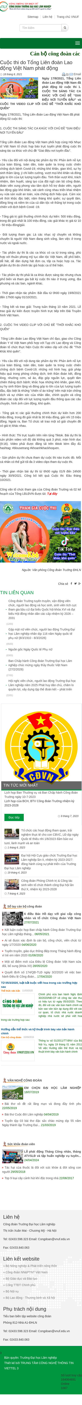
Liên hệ (47, 16)
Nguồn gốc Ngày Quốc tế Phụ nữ (30, 649)
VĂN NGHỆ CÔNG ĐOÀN (24, 1080)
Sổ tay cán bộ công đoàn (24, 906)
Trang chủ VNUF (68, 16)
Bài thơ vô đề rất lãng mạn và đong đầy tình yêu (43, 1103)
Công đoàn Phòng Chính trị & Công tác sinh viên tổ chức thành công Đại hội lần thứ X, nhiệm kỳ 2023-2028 (47, 885)
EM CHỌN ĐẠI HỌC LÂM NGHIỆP (52, 1088)
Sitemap (33, 16)
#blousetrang (20, 448)
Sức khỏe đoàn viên (21, 1144)
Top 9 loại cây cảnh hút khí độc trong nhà (31, 1178)
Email (75, 74)
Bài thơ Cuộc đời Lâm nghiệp (24, 1114)
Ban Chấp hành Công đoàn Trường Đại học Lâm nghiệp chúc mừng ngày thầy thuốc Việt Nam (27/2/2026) (40, 665)
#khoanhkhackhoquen (44, 448)
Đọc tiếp (14, 817)
